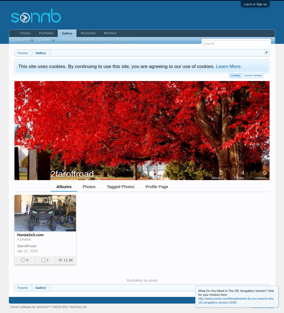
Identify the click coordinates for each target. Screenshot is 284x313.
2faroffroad (26, 246)
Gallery (67, 33)
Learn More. (229, 66)
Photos (89, 186)
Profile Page (157, 186)
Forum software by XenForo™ (48, 307)
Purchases (46, 33)
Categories (24, 40)
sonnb (153, 280)
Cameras (106, 40)
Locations (87, 40)
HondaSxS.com (30, 235)
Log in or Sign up (255, 4)
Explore (47, 40)
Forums (25, 33)
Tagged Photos (121, 186)
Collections (68, 40)
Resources (88, 33)
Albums (64, 186)
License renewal (253, 75)
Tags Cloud (125, 40)
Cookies (235, 75)
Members (110, 33)
